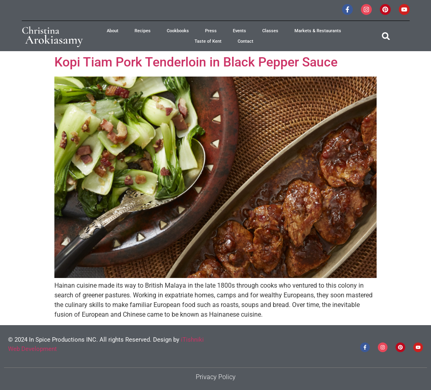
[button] (385, 36)
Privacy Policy (216, 377)
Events (239, 30)
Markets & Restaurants (317, 30)
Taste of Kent (208, 41)
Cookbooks (178, 30)
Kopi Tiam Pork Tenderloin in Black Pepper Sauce (196, 62)
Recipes (143, 30)
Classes (270, 30)
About (112, 30)
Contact (245, 41)
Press (211, 30)
